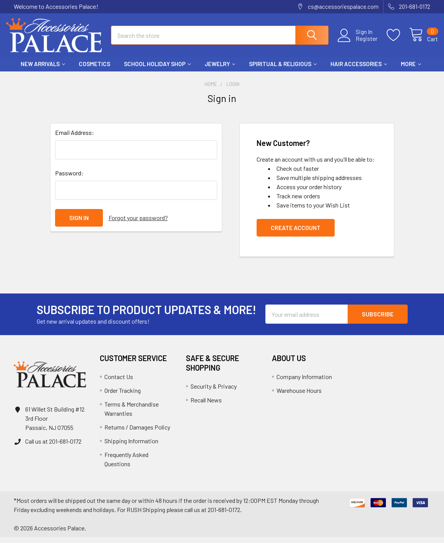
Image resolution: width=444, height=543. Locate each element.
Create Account (295, 233)
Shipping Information (131, 446)
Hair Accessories (358, 69)
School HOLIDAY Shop (157, 69)
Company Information (304, 382)
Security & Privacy (213, 391)
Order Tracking (122, 396)
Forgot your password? (138, 223)
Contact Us (118, 382)
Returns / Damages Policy (137, 432)
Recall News (206, 405)
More (411, 69)
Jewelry (220, 69)
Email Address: (74, 138)
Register (359, 42)
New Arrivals (43, 69)
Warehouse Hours (299, 396)
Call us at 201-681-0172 (53, 447)
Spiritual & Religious (283, 69)
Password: (69, 178)
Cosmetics (94, 69)
